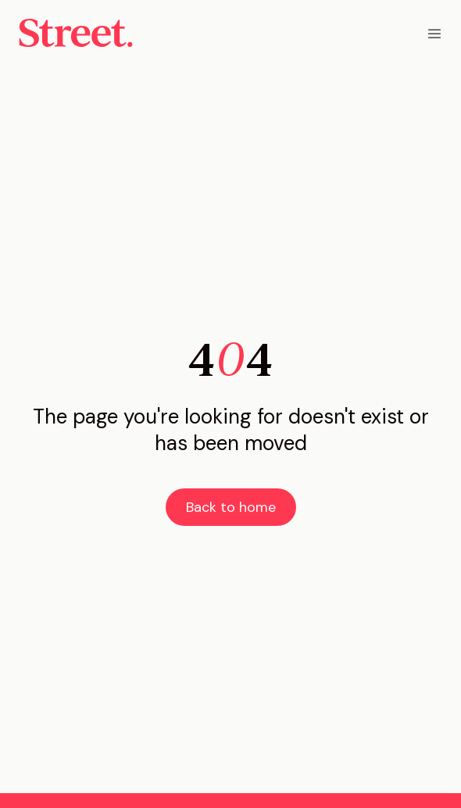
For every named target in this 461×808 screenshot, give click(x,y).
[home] (76, 33)
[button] (434, 32)
